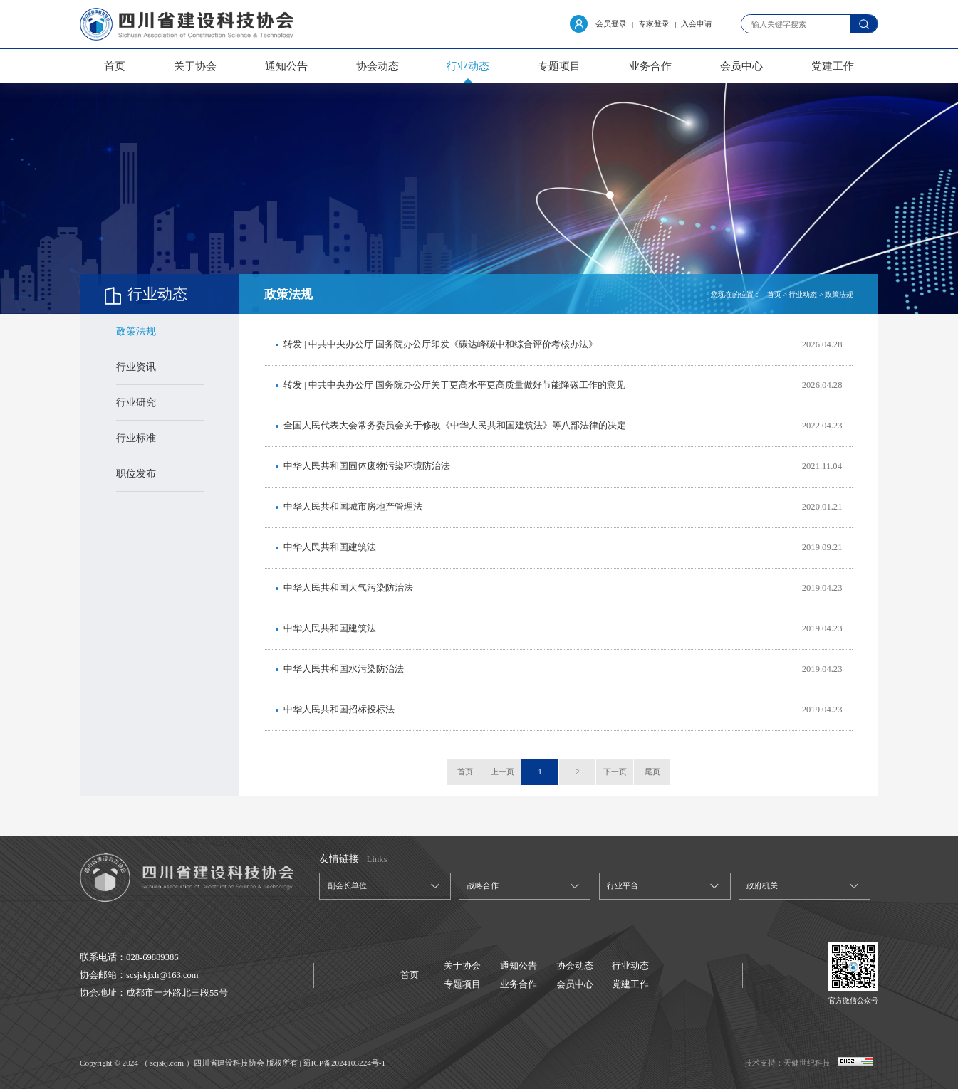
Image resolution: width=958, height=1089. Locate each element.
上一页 (502, 771)
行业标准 (136, 438)
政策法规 (136, 331)
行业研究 (136, 402)
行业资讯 (136, 367)
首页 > (777, 294)
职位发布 (136, 473)
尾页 (652, 771)
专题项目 (559, 66)
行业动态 (468, 66)
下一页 (615, 771)
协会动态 (377, 66)
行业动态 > (805, 294)
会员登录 (598, 24)
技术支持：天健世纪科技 (787, 1062)
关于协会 (195, 66)
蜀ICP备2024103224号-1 (344, 1062)
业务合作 (650, 66)
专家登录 (654, 23)
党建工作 (832, 66)
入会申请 (696, 23)
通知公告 (286, 66)
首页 (114, 66)
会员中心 (741, 66)
